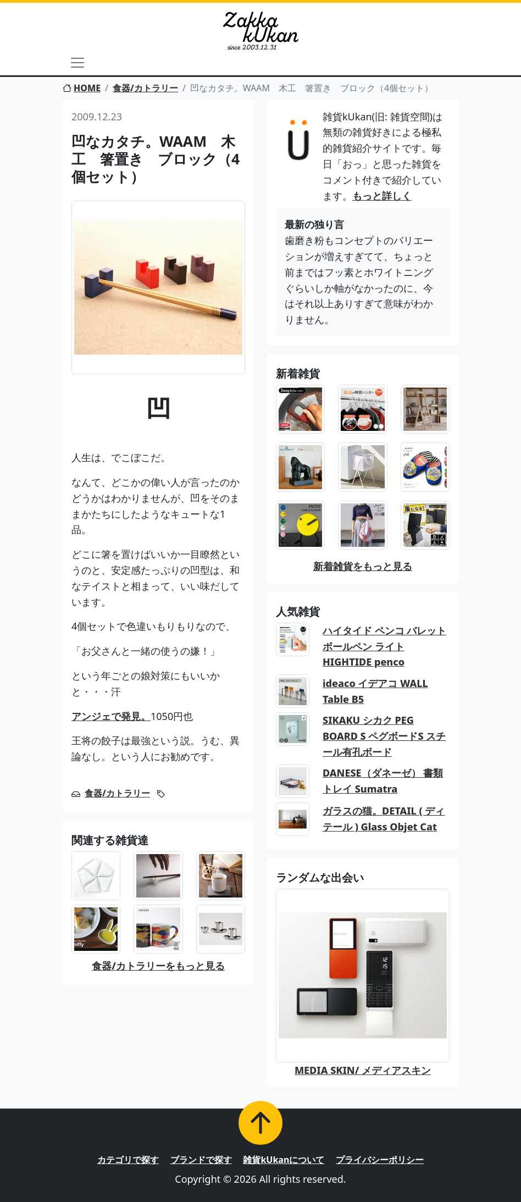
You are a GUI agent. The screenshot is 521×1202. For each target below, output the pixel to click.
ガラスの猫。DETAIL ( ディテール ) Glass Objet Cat (384, 818)
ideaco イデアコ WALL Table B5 (375, 691)
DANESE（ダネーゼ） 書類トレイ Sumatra (383, 780)
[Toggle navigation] (77, 62)
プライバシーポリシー (380, 1160)
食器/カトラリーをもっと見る (158, 965)
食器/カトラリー (145, 88)
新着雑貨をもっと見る (362, 566)
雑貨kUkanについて (283, 1160)
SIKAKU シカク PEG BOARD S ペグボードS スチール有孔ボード (384, 735)
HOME (82, 88)
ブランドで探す (201, 1160)
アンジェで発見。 (111, 716)
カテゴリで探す (128, 1160)
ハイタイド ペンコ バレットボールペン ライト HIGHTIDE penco (384, 646)
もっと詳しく (382, 195)
